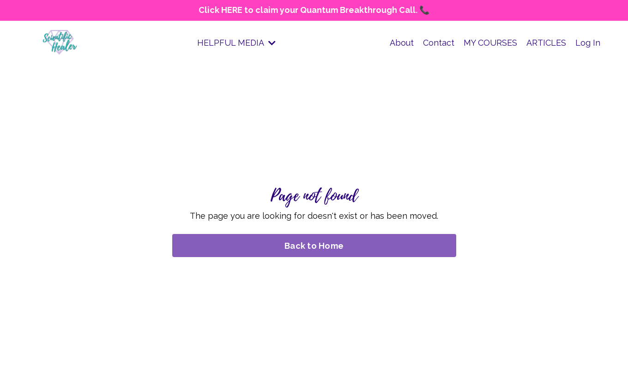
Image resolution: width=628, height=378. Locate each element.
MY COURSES (490, 43)
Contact (438, 43)
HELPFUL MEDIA (236, 43)
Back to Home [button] (314, 246)
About (402, 43)
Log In (587, 43)
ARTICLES (546, 43)
